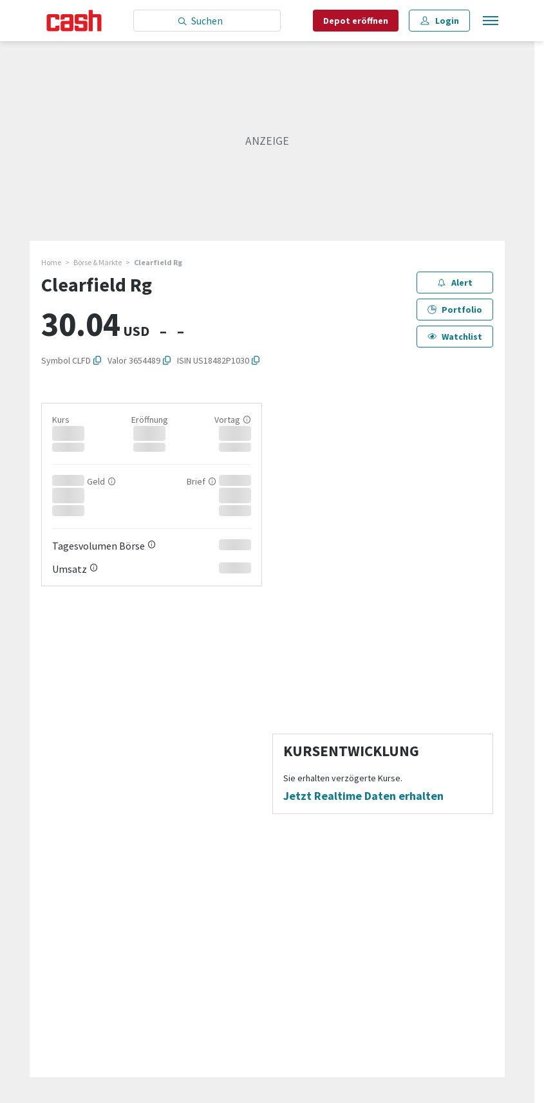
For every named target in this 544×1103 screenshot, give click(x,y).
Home (51, 262)
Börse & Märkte (97, 262)
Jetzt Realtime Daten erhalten (363, 796)
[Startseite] (74, 21)
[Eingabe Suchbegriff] (207, 21)
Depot (355, 20)
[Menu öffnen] (489, 21)
